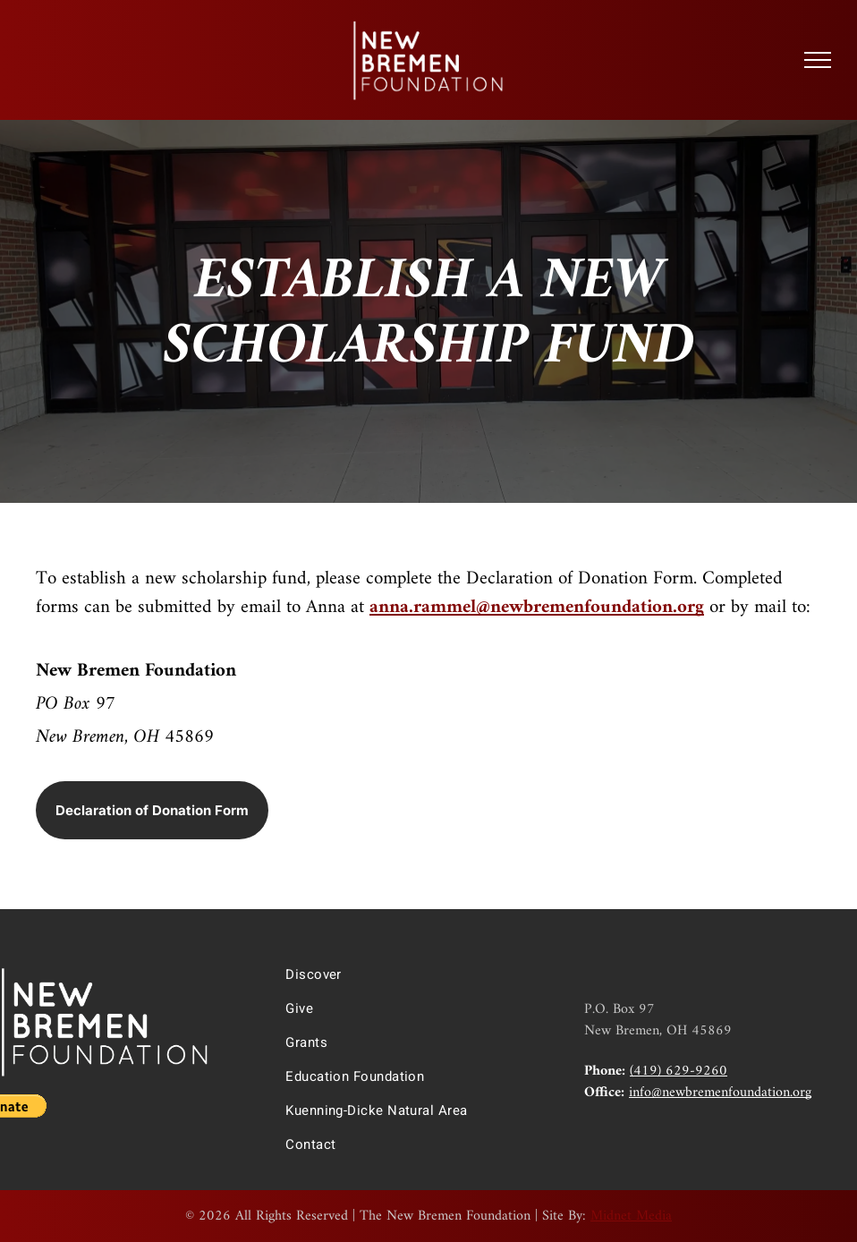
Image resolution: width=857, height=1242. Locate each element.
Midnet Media (631, 1216)
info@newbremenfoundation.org (720, 1092)
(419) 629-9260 (678, 1071)
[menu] (817, 60)
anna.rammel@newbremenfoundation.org (536, 607)
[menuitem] (418, 974)
